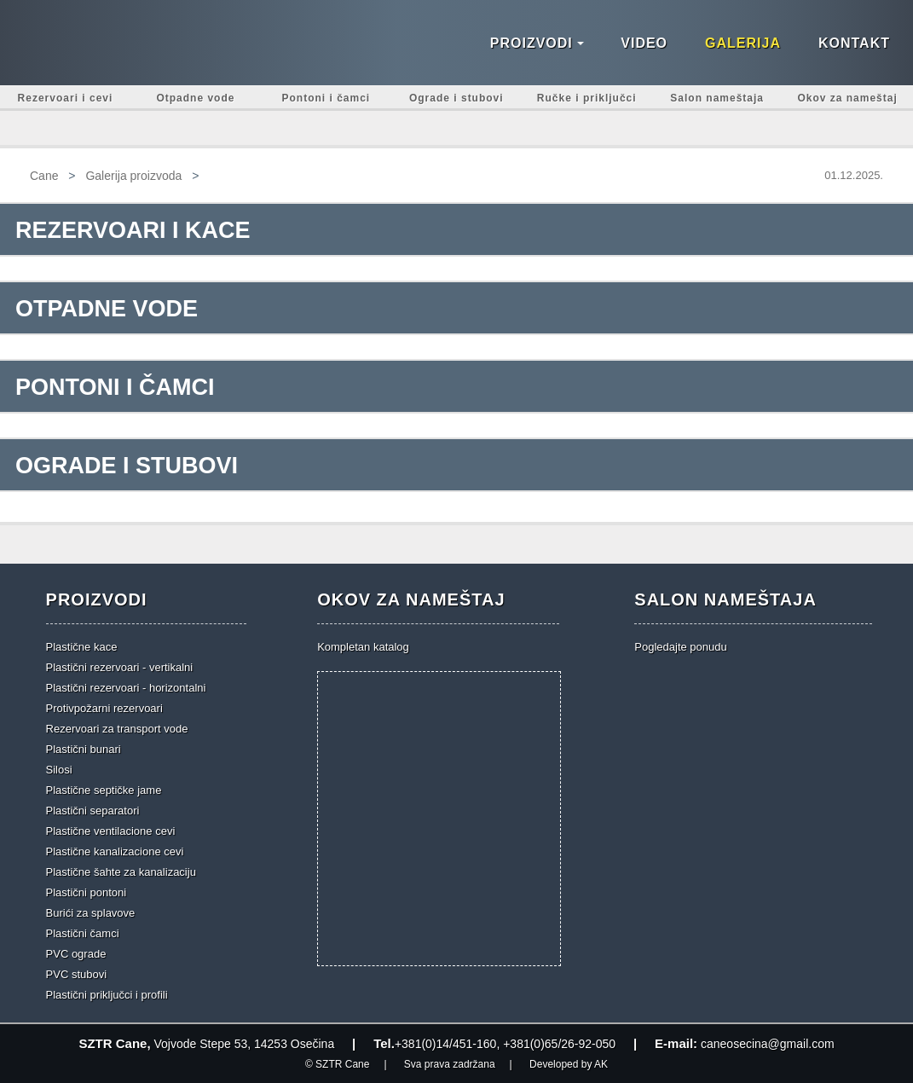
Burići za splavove (91, 912)
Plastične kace (82, 646)
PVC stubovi (76, 974)
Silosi (59, 769)
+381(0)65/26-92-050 (559, 1044)
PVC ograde (76, 953)
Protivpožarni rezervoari (104, 708)
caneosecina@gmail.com (768, 1044)
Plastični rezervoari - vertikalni (120, 667)
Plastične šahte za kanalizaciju (121, 872)
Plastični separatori (93, 810)
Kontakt (854, 43)
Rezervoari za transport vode (117, 728)
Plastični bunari (83, 749)
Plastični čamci (82, 933)
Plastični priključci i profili (107, 994)
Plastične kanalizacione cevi (115, 851)
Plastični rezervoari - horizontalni (126, 687)
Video (644, 43)
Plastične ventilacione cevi (111, 831)
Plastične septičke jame (104, 790)
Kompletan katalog (363, 646)
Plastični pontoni (86, 892)
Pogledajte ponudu (680, 646)
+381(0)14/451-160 (446, 1044)
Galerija (743, 43)
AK (601, 1064)
